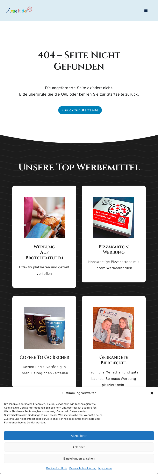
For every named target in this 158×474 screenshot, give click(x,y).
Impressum (105, 468)
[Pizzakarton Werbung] (113, 199)
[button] (152, 393)
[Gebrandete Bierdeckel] (113, 309)
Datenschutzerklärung (82, 468)
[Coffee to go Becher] (44, 309)
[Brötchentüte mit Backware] (44, 199)
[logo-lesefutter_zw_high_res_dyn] (19, 8)
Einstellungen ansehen (79, 458)
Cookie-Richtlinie (56, 468)
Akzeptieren (79, 436)
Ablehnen (78, 447)
